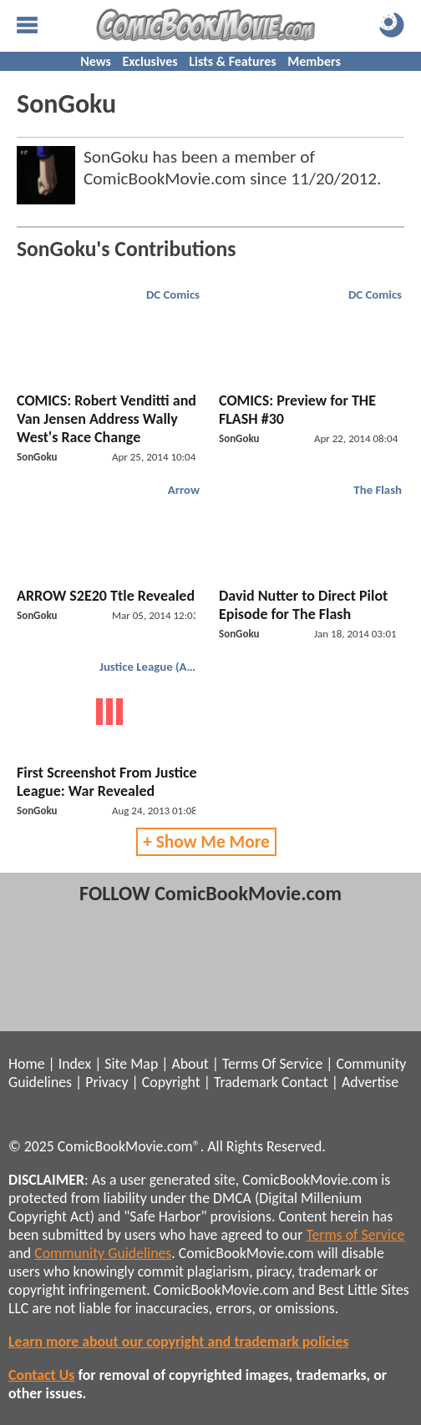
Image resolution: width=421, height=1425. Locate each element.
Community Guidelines (102, 1253)
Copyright (171, 1082)
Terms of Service (355, 1235)
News (95, 61)
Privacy (106, 1082)
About (189, 1064)
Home (26, 1064)
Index (74, 1064)
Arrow (184, 489)
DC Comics (173, 294)
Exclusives (150, 61)
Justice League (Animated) (151, 666)
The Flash (377, 489)
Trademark (246, 1082)
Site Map (131, 1064)
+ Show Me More (206, 842)
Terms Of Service (272, 1064)
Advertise (370, 1082)
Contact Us (41, 1375)
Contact (305, 1082)
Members (314, 61)
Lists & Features (232, 61)
